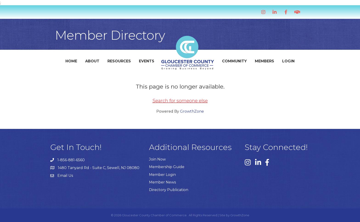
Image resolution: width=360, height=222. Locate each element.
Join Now (157, 159)
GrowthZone (192, 111)
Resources (119, 61)
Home (71, 61)
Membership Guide (166, 167)
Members (264, 61)
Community (234, 61)
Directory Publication (168, 190)
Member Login (162, 174)
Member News (162, 182)
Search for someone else (180, 100)
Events (146, 61)
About (92, 61)
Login (288, 61)
